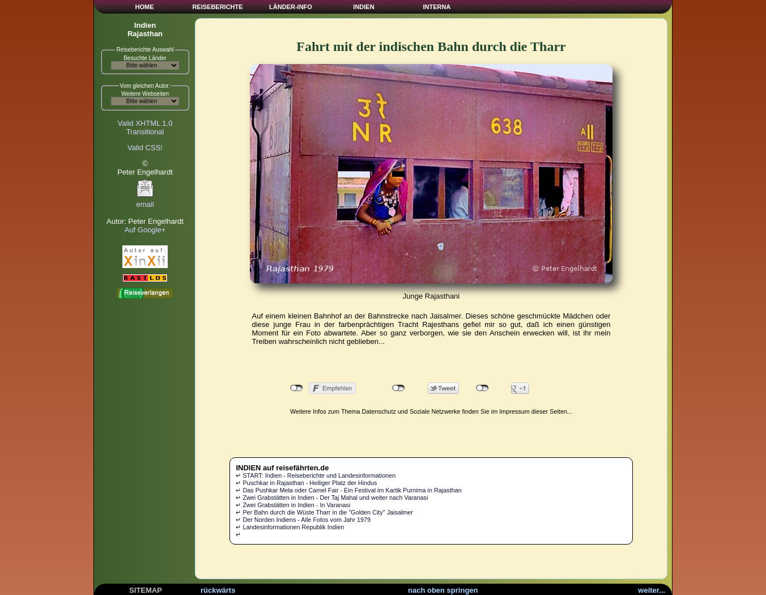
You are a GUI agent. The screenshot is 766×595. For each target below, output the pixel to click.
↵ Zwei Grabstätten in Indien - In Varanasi (293, 505)
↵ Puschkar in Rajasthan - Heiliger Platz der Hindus (306, 482)
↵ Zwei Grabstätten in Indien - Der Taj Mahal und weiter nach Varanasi (332, 497)
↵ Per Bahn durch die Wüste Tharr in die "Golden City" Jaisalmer (324, 512)
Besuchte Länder (145, 58)
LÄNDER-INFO (290, 6)
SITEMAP (145, 590)
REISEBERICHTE (217, 6)
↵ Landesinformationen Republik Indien (290, 527)
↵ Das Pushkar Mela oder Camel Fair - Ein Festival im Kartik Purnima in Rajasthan (348, 490)
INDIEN (363, 6)
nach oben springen (443, 590)
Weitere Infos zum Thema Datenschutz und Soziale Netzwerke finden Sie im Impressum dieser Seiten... (431, 411)
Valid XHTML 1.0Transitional (145, 127)
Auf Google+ (145, 230)
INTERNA (437, 6)
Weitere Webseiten (145, 94)
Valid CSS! (145, 147)
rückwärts (218, 590)
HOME (144, 6)
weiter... (651, 590)
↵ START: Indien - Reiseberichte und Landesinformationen (315, 475)
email (145, 201)
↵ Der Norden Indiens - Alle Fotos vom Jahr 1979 (303, 519)
